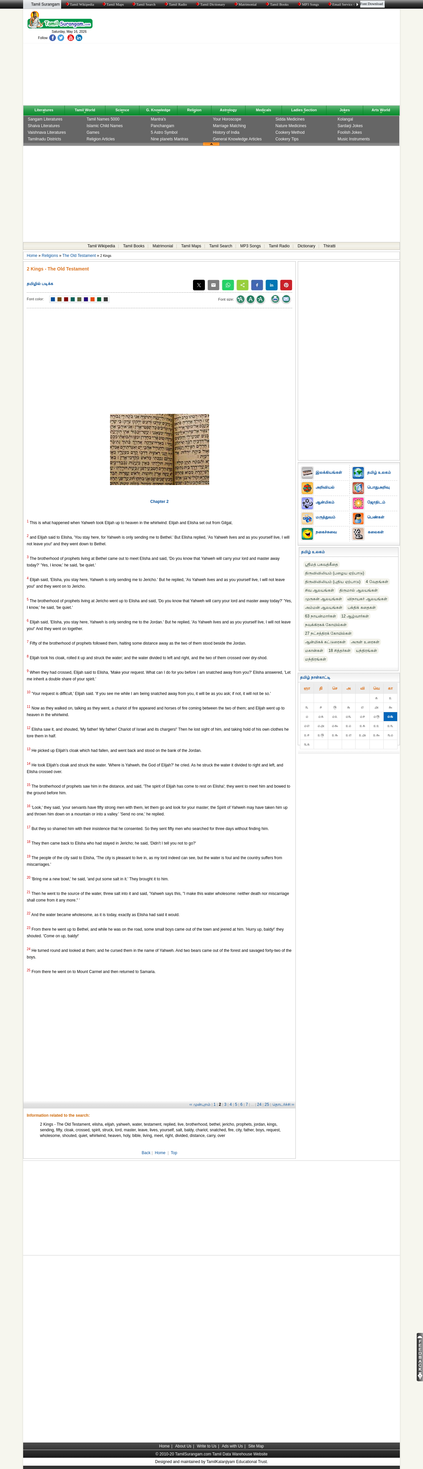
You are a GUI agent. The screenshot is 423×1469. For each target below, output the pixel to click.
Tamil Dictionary (211, 4)
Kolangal (345, 119)
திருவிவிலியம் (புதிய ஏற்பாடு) (333, 581)
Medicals (263, 110)
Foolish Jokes (350, 132)
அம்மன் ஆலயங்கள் (323, 607)
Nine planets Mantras (169, 139)
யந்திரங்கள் (366, 650)
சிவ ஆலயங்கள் (319, 590)
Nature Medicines (291, 125)
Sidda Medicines (290, 119)
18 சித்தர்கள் (339, 650)
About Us (183, 1446)
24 (259, 1104)
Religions (50, 255)
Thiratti (330, 246)
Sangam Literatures (45, 119)
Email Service (341, 4)
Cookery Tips (287, 139)
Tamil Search (144, 4)
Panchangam (162, 125)
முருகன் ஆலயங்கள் (323, 599)
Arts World (380, 110)
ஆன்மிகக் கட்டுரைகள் (325, 642)
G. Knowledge (158, 110)
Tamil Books (277, 4)
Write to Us (206, 1446)
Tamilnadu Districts (44, 139)
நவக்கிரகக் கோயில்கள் (326, 624)
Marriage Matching (229, 125)
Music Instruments (354, 139)
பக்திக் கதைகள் (361, 607)
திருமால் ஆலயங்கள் (358, 590)
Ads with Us (232, 1446)
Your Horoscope (227, 119)
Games (93, 132)
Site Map (256, 1446)
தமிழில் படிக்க (40, 283)
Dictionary (306, 246)
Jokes (344, 110)
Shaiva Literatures (44, 125)
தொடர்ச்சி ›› (283, 1104)
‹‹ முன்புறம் (199, 1104)
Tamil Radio (176, 4)
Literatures (44, 110)
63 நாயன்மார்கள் (320, 616)
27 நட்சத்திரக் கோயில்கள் (328, 633)
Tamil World (85, 110)
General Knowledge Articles (237, 139)
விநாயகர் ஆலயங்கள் (367, 599)
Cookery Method (290, 132)
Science (122, 110)
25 (267, 1104)
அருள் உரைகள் (365, 642)
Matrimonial (246, 4)
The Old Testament (79, 255)
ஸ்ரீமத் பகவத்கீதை (321, 564)
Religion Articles (101, 139)
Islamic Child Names (105, 125)
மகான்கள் (314, 650)
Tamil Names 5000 (103, 119)
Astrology (228, 110)
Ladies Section (304, 110)
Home (32, 255)
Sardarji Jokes (350, 125)
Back (146, 1153)
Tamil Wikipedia (80, 4)
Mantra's (158, 119)
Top (174, 1153)
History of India (226, 132)
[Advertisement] (274, 58)
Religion (194, 110)
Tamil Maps (112, 4)
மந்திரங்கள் (315, 659)
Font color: (35, 299)
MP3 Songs (309, 4)
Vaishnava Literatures (47, 132)
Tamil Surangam (45, 4)
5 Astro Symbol (164, 132)
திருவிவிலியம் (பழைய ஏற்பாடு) (334, 573)
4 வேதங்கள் (377, 581)
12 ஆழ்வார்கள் (355, 616)
